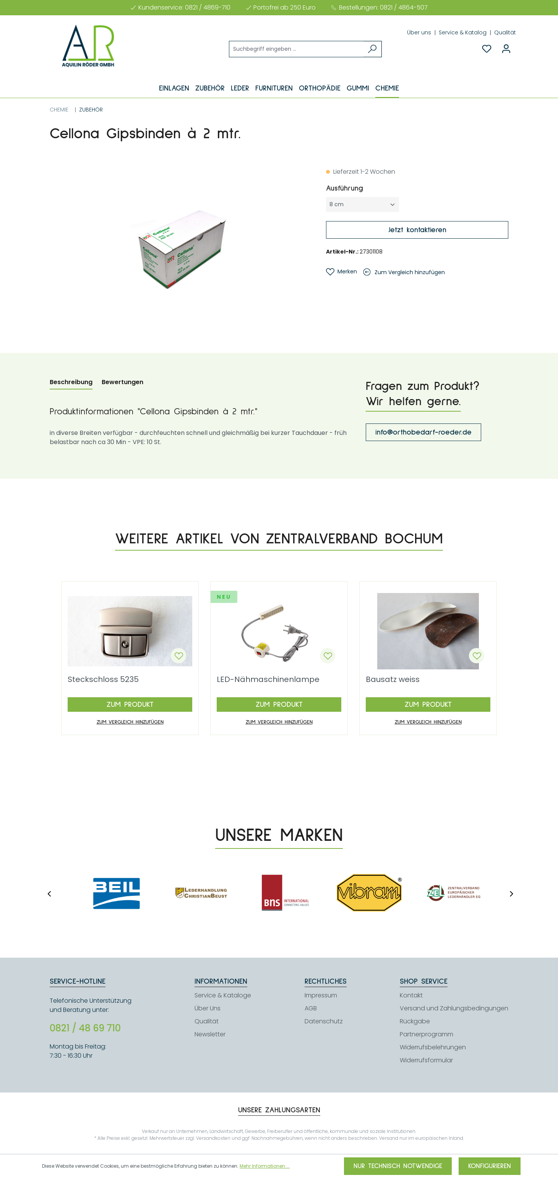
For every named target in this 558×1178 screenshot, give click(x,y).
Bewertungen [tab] (122, 382)
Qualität (505, 32)
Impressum (321, 995)
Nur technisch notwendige (398, 1166)
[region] (180, 249)
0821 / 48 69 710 (85, 1028)
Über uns (420, 32)
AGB (311, 1008)
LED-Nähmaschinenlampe (268, 680)
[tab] (71, 382)
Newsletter (210, 1034)
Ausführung (364, 187)
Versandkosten (213, 1138)
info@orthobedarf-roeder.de (423, 432)
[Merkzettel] (486, 48)
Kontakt (411, 995)
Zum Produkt (130, 704)
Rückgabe (415, 1021)
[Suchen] (372, 49)
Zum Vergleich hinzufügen (410, 272)
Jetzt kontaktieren (417, 230)
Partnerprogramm (426, 1034)
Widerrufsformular (426, 1060)
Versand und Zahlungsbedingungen (454, 1008)
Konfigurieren (489, 1166)
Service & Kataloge (223, 995)
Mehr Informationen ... (265, 1166)
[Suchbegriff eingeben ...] (296, 49)
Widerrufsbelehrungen (433, 1047)
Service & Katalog (463, 32)
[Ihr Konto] (506, 48)
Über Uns (208, 1008)
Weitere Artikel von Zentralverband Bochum (279, 538)
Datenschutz (324, 1021)
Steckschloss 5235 (103, 680)
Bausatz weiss (393, 680)
